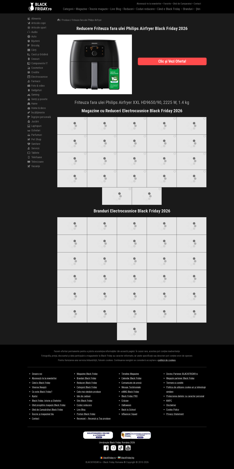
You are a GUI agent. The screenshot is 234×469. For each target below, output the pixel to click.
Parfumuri (34, 135)
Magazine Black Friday (87, 373)
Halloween (126, 405)
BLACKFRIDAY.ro (43, 6)
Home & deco (36, 108)
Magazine (81, 9)
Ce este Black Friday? (42, 391)
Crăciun (124, 400)
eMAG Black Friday (130, 391)
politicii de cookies (167, 360)
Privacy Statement (175, 414)
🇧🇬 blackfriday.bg (126, 457)
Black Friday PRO (129, 396)
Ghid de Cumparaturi (182, 3)
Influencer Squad (129, 414)
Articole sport (36, 27)
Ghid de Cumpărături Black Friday (47, 409)
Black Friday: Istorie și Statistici (46, 400)
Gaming (33, 94)
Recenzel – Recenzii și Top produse (94, 418)
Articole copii (36, 23)
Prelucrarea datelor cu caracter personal (185, 396)
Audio (32, 32)
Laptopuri (34, 126)
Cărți (31, 50)
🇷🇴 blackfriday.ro (108, 457)
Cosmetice (35, 68)
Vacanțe (33, 166)
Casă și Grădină (37, 54)
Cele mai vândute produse (89, 391)
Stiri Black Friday (84, 400)
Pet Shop (34, 139)
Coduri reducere (145, 9)
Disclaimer (171, 405)
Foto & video (36, 85)
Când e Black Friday (168, 9)
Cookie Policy (172, 409)
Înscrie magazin (99, 9)
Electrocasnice (37, 77)
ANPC (169, 400)
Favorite (167, 3)
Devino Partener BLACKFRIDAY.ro (182, 373)
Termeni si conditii (174, 382)
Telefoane (34, 157)
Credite (33, 72)
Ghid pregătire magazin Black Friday (49, 405)
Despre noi (37, 373)
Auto (31, 36)
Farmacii (33, 81)
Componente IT (37, 63)
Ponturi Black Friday (86, 414)
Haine (32, 103)
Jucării (33, 121)
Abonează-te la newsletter (149, 3)
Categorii (68, 9)
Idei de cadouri (84, 396)
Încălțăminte (36, 112)
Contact (197, 3)
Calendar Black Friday (131, 378)
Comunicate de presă (131, 382)
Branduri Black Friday (86, 378)
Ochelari (33, 130)
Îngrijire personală (39, 117)
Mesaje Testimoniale (131, 387)
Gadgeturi (34, 90)
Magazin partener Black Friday (180, 378)
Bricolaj (33, 45)
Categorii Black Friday (87, 387)
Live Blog (115, 9)
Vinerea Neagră (39, 387)
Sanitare (33, 144)
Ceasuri (33, 59)
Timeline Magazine (130, 373)
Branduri (188, 9)
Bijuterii (33, 41)
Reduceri (128, 9)
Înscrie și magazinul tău (43, 414)
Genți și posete (37, 99)
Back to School (128, 409)
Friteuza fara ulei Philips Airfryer (87, 20)
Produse (66, 20)
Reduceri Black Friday (87, 382)
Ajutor (35, 396)
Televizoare (35, 162)
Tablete (33, 153)
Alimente (34, 18)
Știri (198, 9)
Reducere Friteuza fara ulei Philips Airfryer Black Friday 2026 (132, 28)
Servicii (33, 148)
